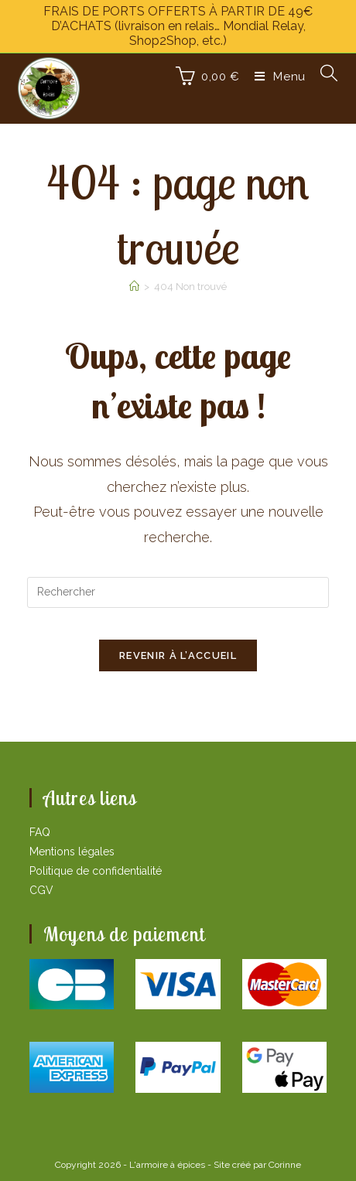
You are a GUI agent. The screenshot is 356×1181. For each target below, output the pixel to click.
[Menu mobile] (276, 77)
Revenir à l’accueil (178, 655)
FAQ (39, 832)
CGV (41, 890)
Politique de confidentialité (95, 871)
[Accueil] (134, 286)
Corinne (285, 1164)
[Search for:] (323, 77)
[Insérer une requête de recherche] (178, 592)
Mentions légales (72, 851)
